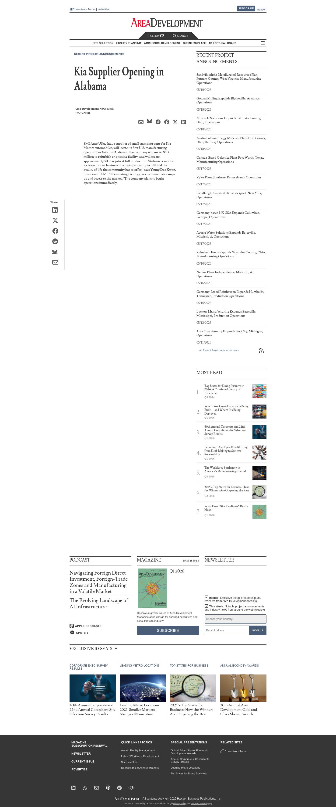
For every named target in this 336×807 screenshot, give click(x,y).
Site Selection (129, 762)
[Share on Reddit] (56, 242)
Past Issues (191, 560)
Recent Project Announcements (99, 54)
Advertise (103, 9)
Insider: (233, 599)
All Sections (262, 43)
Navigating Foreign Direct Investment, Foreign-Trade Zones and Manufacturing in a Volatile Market (99, 582)
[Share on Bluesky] (56, 252)
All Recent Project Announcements (219, 350)
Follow (156, 36)
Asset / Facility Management (138, 750)
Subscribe (246, 8)
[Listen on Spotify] (100, 632)
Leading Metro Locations (185, 767)
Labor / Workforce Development (140, 756)
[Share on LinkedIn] (56, 210)
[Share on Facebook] (56, 231)
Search (180, 36)
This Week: (235, 608)
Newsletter (81, 753)
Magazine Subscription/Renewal (89, 744)
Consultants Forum (84, 9)
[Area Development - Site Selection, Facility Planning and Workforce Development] (168, 22)
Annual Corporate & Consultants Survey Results (190, 760)
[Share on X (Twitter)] (56, 221)
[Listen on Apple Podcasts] (100, 626)
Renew (261, 9)
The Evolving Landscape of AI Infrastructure (99, 603)
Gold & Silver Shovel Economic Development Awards (189, 752)
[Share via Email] (56, 263)
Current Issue (82, 761)
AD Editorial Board (222, 43)
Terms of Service (199, 803)
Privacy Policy (179, 803)
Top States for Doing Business (189, 773)
